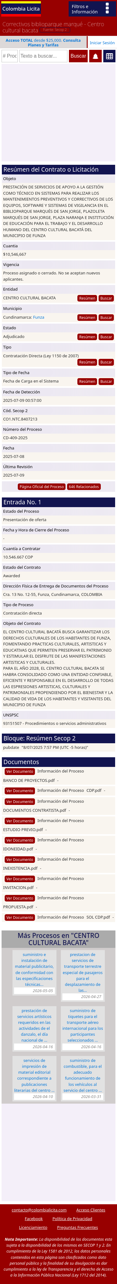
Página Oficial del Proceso (42, 486)
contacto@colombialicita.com (39, 1210)
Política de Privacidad (72, 1218)
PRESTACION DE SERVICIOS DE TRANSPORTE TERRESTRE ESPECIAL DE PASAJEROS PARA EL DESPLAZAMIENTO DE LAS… (83, 972)
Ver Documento (20, 771)
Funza (38, 317)
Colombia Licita (21, 8)
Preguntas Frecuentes (77, 1227)
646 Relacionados (84, 486)
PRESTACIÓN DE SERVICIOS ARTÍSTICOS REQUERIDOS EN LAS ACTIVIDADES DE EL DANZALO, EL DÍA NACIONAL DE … (34, 1025)
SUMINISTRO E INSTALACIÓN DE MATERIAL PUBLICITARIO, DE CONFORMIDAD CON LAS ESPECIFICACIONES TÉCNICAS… (34, 969)
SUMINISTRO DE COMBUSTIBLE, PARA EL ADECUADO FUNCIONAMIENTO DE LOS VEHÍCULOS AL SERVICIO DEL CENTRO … (83, 1075)
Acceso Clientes (90, 1210)
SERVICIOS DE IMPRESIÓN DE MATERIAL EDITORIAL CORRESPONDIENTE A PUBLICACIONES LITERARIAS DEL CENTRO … (34, 1075)
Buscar (106, 298)
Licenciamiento (33, 1227)
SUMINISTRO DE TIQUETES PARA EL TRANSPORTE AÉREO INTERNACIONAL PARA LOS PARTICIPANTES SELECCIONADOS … (82, 1025)
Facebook (33, 1218)
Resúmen (87, 298)
